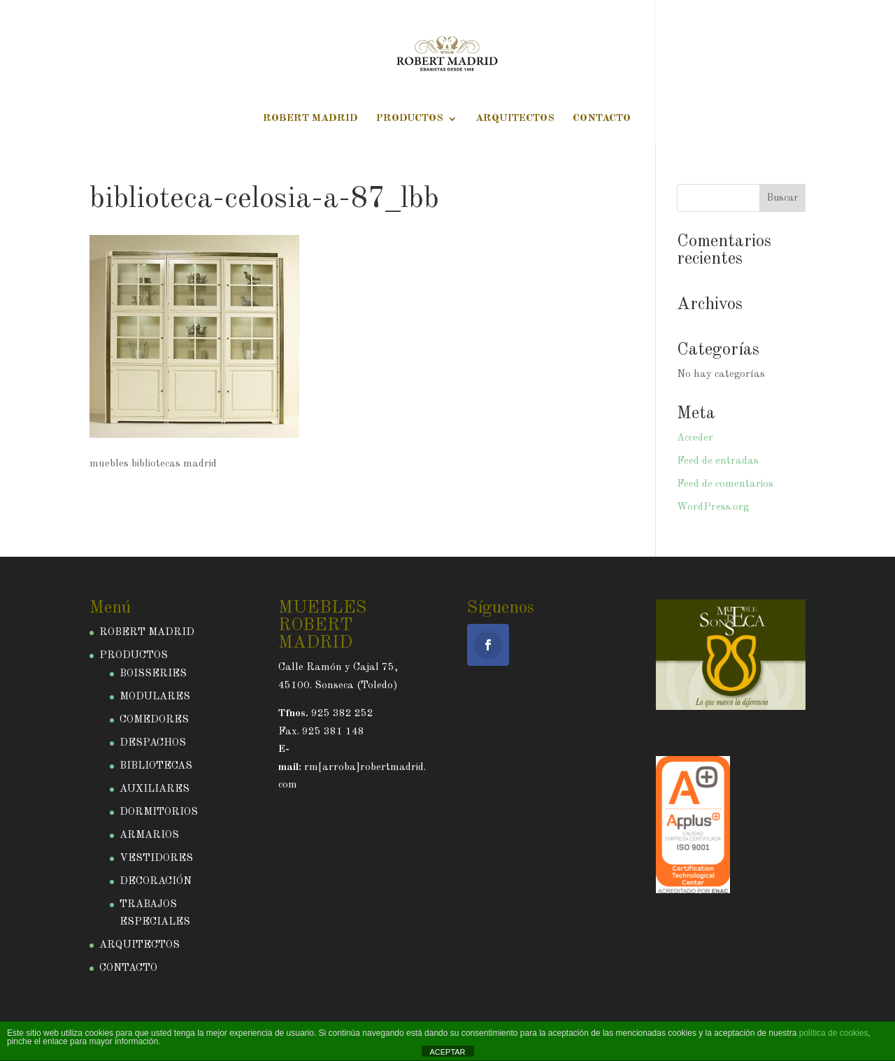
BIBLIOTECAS (156, 766)
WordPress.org (713, 507)
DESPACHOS (153, 743)
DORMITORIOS (159, 812)
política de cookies (833, 1033)
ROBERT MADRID (310, 119)
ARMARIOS (149, 835)
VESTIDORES (156, 858)
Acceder (695, 438)
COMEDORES (154, 720)
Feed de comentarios (725, 484)
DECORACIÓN (156, 881)
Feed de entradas (718, 461)
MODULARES (155, 697)
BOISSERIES (153, 674)
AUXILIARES (154, 789)
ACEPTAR (447, 1052)
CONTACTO (602, 119)
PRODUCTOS (409, 119)
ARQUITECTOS (514, 119)
